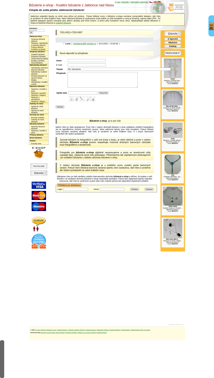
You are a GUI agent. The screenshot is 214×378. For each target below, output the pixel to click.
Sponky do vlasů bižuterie (37, 111)
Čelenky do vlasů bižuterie (37, 121)
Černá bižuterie (37, 63)
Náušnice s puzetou (38, 93)
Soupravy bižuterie (37, 52)
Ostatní (33, 141)
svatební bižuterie (63, 23)
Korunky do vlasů (37, 115)
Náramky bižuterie (37, 124)
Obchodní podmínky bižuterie (76, 330)
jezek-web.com (179, 324)
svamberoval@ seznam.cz (84, 44)
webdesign (172, 324)
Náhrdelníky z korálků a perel (39, 83)
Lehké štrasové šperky (39, 59)
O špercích (173, 39)
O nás (117, 2)
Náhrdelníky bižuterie (38, 65)
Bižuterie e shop (51, 330)
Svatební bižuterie (38, 54)
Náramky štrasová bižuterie (38, 128)
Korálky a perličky (37, 61)
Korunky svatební (37, 118)
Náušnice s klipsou (38, 101)
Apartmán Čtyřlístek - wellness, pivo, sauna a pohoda (80, 332)
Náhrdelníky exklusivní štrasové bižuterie (39, 69)
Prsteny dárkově (37, 47)
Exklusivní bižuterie (38, 57)
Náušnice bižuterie (37, 86)
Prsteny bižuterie (36, 135)
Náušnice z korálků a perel (39, 90)
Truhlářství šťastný (101, 332)
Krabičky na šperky (38, 49)
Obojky (33, 80)
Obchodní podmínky (139, 2)
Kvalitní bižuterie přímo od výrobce (140, 330)
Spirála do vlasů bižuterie (37, 107)
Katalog (172, 46)
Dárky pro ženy (36, 36)
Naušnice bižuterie (91, 330)
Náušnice (172, 42)
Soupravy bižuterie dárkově (38, 40)
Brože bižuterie (36, 138)
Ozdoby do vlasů (36, 104)
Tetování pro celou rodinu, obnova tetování (53, 332)
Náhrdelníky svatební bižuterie (39, 73)
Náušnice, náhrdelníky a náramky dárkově (39, 44)
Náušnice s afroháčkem (35, 98)
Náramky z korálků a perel (38, 132)
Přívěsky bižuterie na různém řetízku (39, 77)
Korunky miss (36, 144)
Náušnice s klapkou (38, 95)
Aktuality (125, 2)
